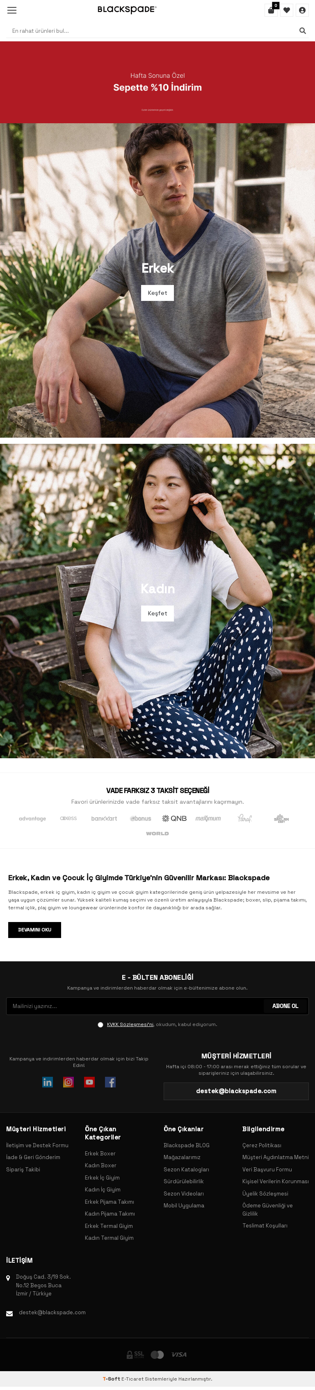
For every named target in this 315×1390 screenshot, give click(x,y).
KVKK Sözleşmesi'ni (130, 1024)
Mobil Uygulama (184, 1205)
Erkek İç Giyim (102, 1177)
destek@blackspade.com (52, 1312)
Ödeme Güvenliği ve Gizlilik (267, 1209)
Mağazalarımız (182, 1157)
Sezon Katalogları (186, 1169)
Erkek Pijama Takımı (109, 1201)
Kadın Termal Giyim (109, 1237)
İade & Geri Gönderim (33, 1157)
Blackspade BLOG (187, 1145)
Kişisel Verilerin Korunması (275, 1181)
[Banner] (157, 82)
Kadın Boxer (100, 1165)
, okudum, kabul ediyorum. (157, 1024)
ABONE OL (285, 1006)
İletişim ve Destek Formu (37, 1145)
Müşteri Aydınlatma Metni (275, 1157)
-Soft (112, 1379)
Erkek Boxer (100, 1153)
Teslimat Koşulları (265, 1225)
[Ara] (303, 30)
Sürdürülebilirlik (184, 1181)
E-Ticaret (132, 1379)
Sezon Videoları (184, 1193)
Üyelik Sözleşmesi (265, 1193)
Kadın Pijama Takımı (110, 1213)
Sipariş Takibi (23, 1169)
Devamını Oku (34, 930)
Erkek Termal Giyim (109, 1226)
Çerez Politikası (261, 1145)
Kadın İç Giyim (103, 1189)
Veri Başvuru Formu (267, 1169)
